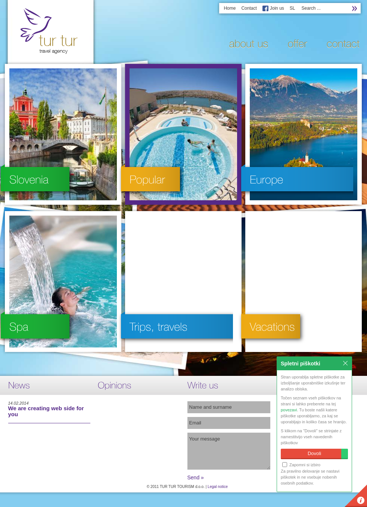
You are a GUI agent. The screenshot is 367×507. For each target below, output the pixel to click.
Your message (228, 451)
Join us (277, 8)
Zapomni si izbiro (301, 464)
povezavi (289, 410)
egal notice (219, 487)
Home (230, 8)
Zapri (345, 363)
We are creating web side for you (46, 411)
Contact (248, 8)
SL (292, 8)
